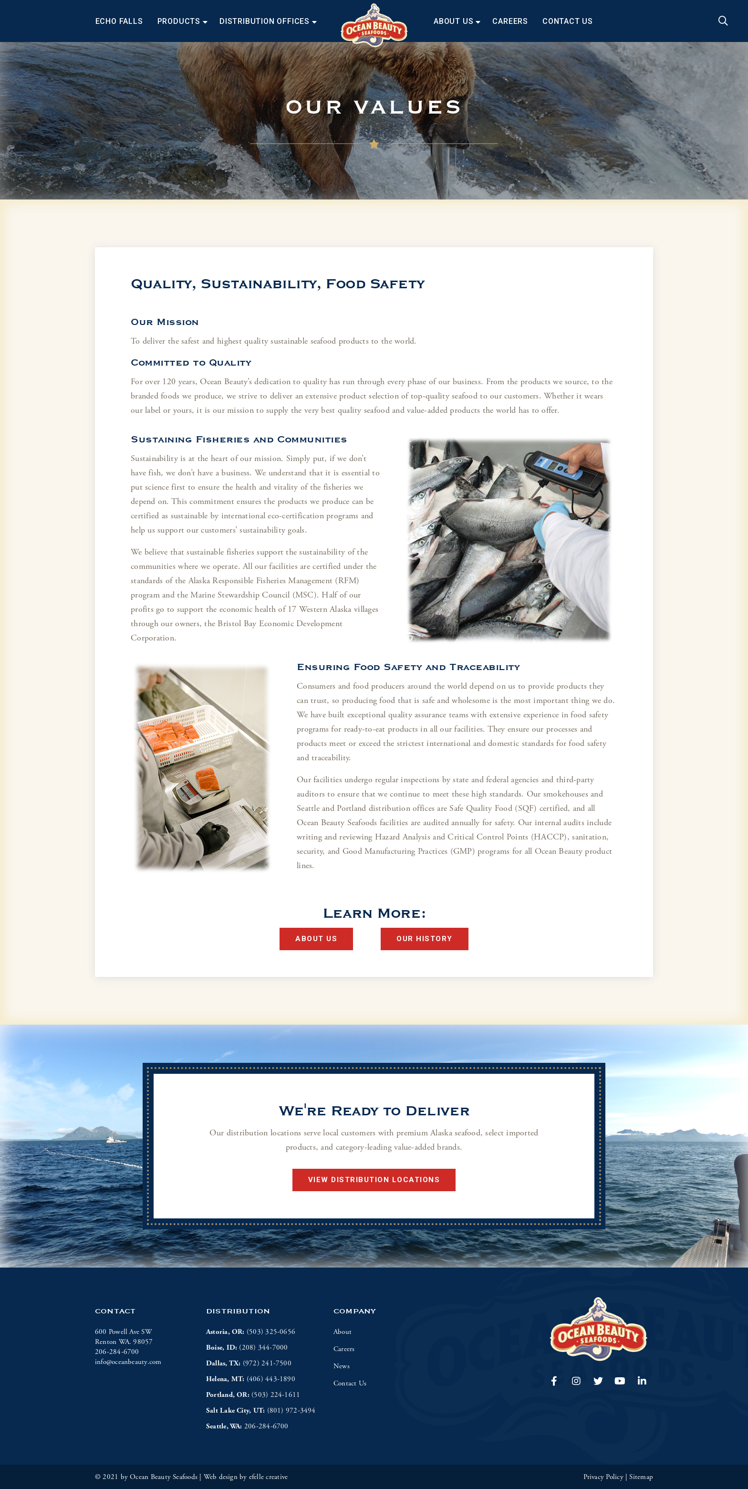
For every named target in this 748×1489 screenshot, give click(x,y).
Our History (424, 938)
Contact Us (567, 21)
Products (178, 21)
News (341, 1366)
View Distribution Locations (374, 1179)
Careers (510, 21)
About (342, 1331)
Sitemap (641, 1476)
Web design (221, 1476)
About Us (453, 21)
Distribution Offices (264, 21)
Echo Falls (119, 21)
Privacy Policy (603, 1476)
